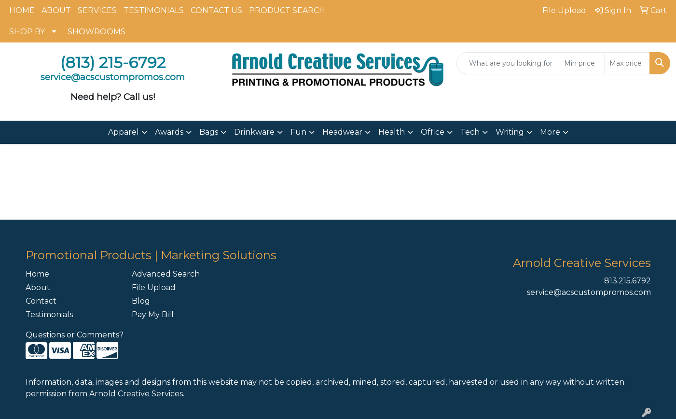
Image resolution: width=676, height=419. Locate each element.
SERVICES (97, 10)
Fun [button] (298, 132)
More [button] (550, 132)
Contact (41, 301)
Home (37, 274)
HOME (22, 10)
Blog (141, 301)
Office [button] (432, 132)
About (38, 287)
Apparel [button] (123, 132)
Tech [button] (470, 132)
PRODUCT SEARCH (287, 10)
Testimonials (49, 314)
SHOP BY (27, 31)
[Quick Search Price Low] (582, 63)
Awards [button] (169, 132)
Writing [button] (510, 132)
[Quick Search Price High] (627, 63)
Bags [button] (208, 132)
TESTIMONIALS (154, 10)
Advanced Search (166, 274)
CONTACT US (216, 10)
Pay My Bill (153, 314)
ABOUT (56, 10)
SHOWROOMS (96, 31)
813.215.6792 (627, 280)
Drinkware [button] (254, 132)
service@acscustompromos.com (589, 292)
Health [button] (391, 132)
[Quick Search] (507, 63)
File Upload (154, 287)
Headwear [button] (342, 132)
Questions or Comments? (75, 334)
